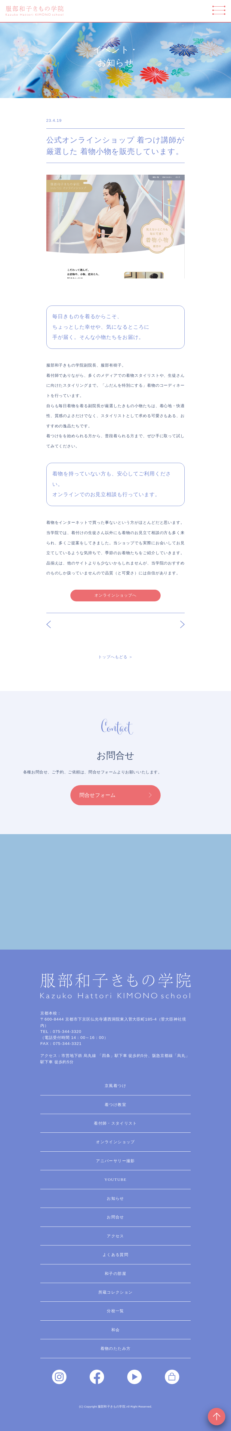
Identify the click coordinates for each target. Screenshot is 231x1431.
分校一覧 (115, 1311)
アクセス (115, 1236)
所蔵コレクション (115, 1292)
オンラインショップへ (115, 595)
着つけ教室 (115, 1104)
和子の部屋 (115, 1273)
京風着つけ (115, 1085)
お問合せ (115, 1217)
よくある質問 (115, 1254)
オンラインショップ (115, 1142)
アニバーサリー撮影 (115, 1161)
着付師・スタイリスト (115, 1123)
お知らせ (115, 1198)
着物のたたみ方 (115, 1348)
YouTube (115, 1179)
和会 (115, 1330)
